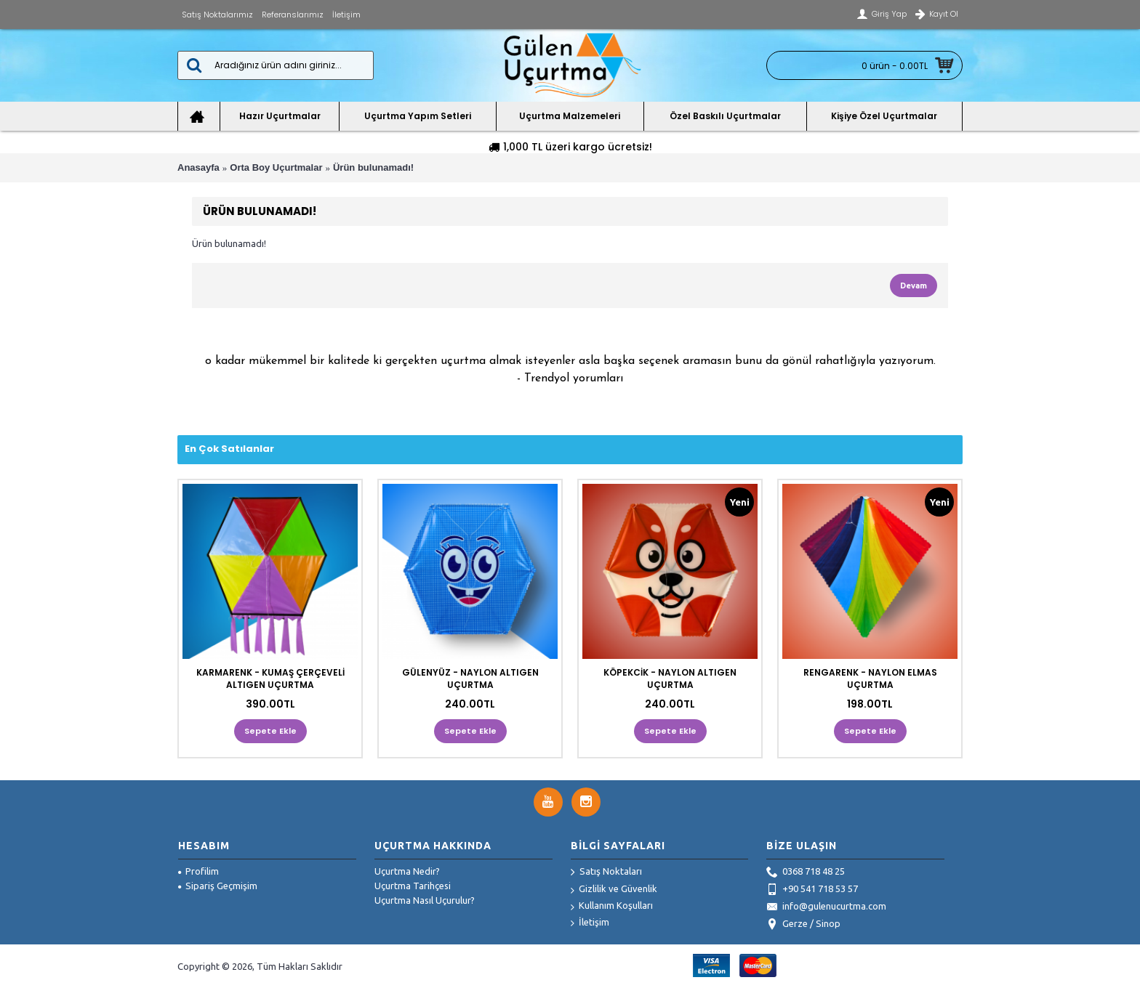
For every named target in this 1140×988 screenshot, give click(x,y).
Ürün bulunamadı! (373, 167)
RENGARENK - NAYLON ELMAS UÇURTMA (870, 678)
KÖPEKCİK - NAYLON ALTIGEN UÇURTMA (669, 678)
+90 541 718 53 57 (812, 889)
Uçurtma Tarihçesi (412, 885)
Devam (913, 285)
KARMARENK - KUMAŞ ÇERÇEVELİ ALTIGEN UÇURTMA (270, 678)
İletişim (590, 923)
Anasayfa (198, 167)
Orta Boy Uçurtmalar (276, 167)
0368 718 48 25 (805, 872)
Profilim (198, 871)
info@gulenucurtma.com (826, 907)
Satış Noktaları (606, 872)
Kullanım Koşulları (612, 906)
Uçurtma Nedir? (407, 871)
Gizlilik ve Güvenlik (614, 889)
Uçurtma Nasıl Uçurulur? (424, 900)
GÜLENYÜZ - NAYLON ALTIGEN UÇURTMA (470, 678)
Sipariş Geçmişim (217, 885)
